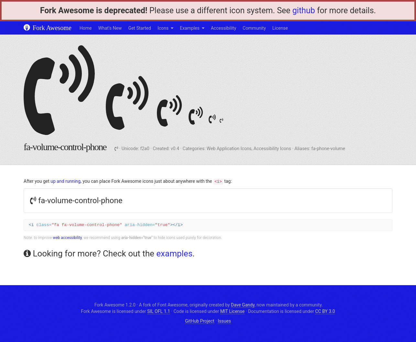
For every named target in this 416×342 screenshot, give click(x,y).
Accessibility (223, 28)
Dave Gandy (243, 304)
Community (254, 28)
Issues (224, 321)
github (303, 10)
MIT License (232, 311)
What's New (110, 28)
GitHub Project (199, 321)
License (280, 28)
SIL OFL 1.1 (158, 311)
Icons (163, 28)
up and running (65, 181)
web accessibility (67, 237)
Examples (190, 28)
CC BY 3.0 (325, 311)
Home (86, 28)
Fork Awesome (47, 27)
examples (174, 253)
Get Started (139, 28)
